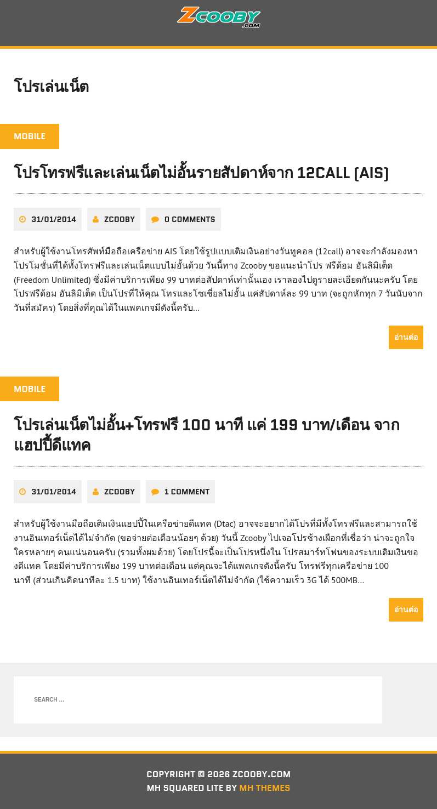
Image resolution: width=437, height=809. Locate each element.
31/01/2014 (53, 219)
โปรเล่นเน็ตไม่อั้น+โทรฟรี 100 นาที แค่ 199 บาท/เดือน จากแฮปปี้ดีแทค (206, 434)
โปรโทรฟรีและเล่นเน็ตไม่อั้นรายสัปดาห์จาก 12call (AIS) (201, 173)
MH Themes (264, 788)
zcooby (119, 219)
